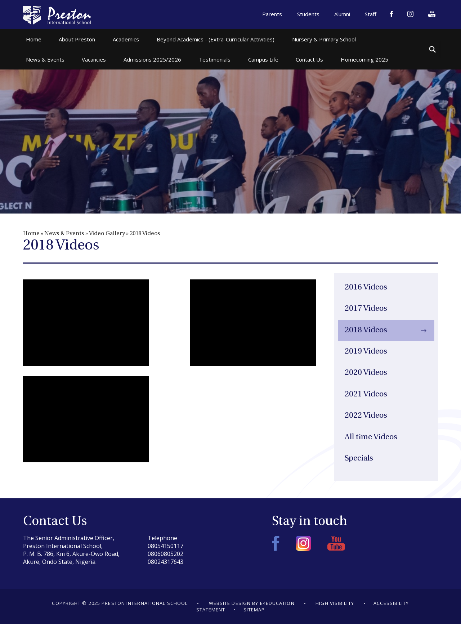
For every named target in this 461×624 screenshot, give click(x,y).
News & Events (64, 234)
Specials (359, 458)
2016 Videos (366, 287)
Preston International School (57, 15)
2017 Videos (366, 309)
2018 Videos (145, 234)
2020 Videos (366, 373)
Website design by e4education (252, 603)
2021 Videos (366, 394)
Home (31, 234)
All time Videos (371, 437)
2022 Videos (366, 416)
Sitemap (254, 609)
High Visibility (334, 603)
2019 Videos (366, 351)
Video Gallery (107, 234)
